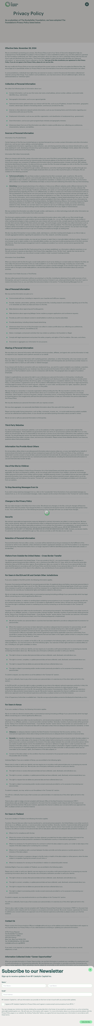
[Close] (90, 970)
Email (4, 991)
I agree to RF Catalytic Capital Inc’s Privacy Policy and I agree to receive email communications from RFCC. (40, 1004)
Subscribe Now (86, 1022)
